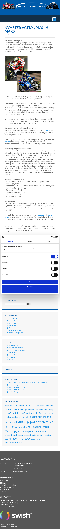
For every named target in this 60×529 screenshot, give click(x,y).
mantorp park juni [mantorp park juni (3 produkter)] (20, 426)
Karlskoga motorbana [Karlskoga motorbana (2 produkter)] (38, 416)
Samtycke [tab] (10, 241)
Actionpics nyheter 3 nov (17, 389)
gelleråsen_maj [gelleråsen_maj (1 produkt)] (40, 413)
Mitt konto (12, 355)
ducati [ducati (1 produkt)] (41, 405)
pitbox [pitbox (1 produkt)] (31, 431)
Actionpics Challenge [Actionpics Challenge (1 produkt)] (14, 405)
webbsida (40, 215)
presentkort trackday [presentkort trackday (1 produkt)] (33, 435)
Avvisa (30, 291)
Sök (28, 304)
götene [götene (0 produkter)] (23, 417)
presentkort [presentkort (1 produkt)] (40, 431)
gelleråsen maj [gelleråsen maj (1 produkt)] (46, 409)
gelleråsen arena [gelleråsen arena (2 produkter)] (14, 409)
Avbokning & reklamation (10, 487)
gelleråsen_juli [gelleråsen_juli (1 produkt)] (11, 413)
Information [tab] (30, 241)
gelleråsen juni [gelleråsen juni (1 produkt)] (32, 409)
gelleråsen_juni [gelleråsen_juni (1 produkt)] (26, 413)
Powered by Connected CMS (9, 526)
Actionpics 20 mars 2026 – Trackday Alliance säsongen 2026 (28, 382)
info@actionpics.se (20, 471)
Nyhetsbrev (12, 325)
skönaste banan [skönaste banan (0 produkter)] (36, 439)
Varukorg (12, 359)
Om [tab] (49, 241)
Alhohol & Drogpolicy (16, 333)
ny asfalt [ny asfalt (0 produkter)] (25, 431)
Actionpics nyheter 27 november (19, 385)
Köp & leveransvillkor (16, 347)
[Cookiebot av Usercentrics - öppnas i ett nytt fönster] (47, 237)
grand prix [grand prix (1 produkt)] (15, 417)
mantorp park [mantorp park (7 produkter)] (26, 421)
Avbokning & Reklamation (17, 350)
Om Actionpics (13, 318)
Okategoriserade (14, 34)
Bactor (47, 130)
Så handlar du (13, 345)
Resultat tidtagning (15, 330)
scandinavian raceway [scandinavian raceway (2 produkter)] (17, 438)
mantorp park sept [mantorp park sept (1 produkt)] (41, 426)
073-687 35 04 (18, 468)
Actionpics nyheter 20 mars (18, 392)
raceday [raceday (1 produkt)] (47, 435)
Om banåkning (13, 321)
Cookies (3, 491)
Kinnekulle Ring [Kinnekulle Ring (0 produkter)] (10, 422)
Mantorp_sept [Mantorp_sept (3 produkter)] (14, 431)
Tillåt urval (30, 286)
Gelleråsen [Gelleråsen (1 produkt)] (50, 405)
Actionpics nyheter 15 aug (17, 387)
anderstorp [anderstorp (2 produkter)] (31, 405)
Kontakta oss (13, 352)
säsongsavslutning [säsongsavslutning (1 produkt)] (13, 442)
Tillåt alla (30, 282)
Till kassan (12, 357)
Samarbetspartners (15, 328)
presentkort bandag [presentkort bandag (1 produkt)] (14, 435)
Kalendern (12, 323)
